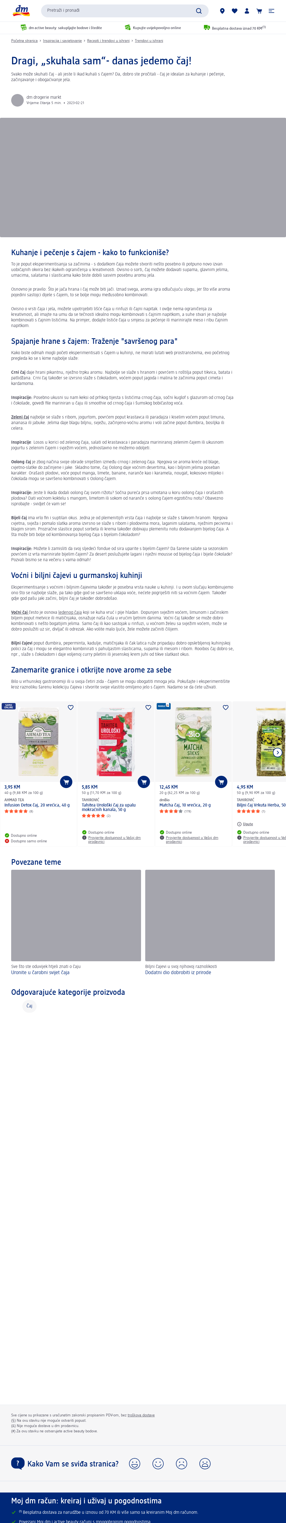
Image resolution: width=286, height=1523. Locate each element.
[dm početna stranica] (21, 10)
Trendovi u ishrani (149, 41)
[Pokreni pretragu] (198, 10)
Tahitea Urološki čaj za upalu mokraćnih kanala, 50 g (109, 807)
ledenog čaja (70, 612)
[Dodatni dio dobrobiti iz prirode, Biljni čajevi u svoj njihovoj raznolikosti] (210, 923)
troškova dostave (141, 1415)
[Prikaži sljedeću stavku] (277, 752)
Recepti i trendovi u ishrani (108, 41)
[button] (271, 11)
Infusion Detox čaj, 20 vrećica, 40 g (37, 805)
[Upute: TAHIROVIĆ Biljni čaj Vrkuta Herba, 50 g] (245, 824)
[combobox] (125, 10)
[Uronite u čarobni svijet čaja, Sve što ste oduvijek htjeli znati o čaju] (76, 923)
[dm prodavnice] (222, 11)
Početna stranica (24, 41)
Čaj (29, 1006)
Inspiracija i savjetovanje (62, 41)
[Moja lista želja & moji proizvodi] (234, 11)
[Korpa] (259, 11)
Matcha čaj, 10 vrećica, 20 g (185, 805)
